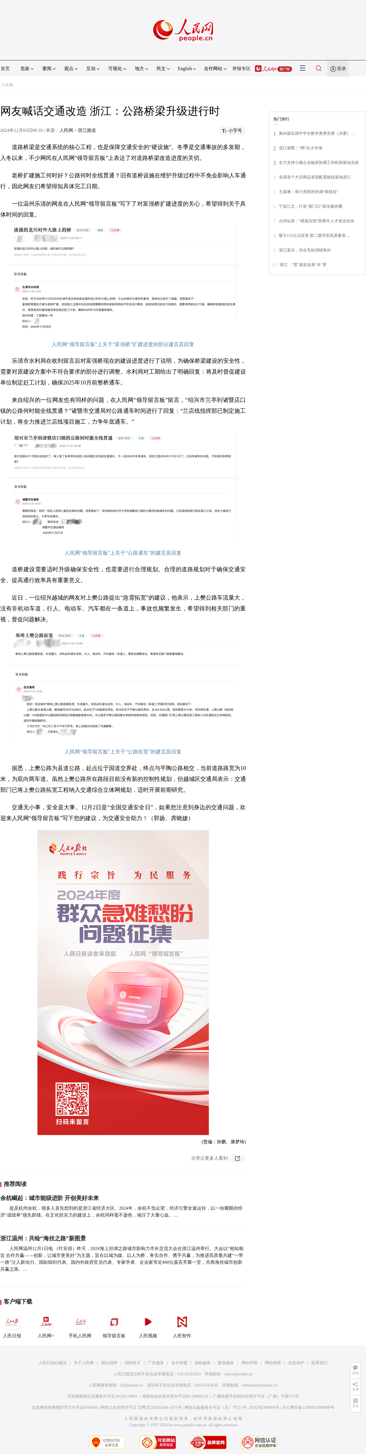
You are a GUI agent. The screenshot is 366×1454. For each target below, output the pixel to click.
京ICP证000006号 (264, 1407)
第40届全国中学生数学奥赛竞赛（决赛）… (317, 133)
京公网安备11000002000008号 (308, 1407)
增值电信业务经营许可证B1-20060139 (175, 1396)
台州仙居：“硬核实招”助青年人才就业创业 (316, 221)
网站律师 (273, 1363)
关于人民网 (84, 1363)
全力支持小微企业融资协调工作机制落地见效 (319, 162)
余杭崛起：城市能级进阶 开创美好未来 (49, 1198)
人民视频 (148, 1325)
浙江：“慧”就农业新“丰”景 (303, 265)
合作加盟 (179, 1363)
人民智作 (182, 1325)
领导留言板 (114, 1325)
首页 (5, 68)
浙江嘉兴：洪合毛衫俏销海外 (305, 250)
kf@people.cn (132, 1385)
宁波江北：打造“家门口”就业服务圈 (310, 206)
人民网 (7, 85)
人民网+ (46, 1325)
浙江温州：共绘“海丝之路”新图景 (43, 1238)
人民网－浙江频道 (77, 130)
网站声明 (249, 1363)
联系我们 (319, 1363)
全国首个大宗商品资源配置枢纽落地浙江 (315, 177)
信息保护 (296, 1363)
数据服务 (226, 1363)
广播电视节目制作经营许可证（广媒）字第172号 (256, 1396)
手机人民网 (80, 1325)
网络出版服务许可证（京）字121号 (216, 1407)
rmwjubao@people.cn (260, 1385)
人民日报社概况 (53, 1363)
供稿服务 (203, 1363)
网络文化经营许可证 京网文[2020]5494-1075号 (141, 1407)
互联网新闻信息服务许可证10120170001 (102, 1396)
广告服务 (156, 1363)
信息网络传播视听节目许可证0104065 (65, 1407)
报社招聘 (109, 1363)
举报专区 (241, 68)
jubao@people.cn (239, 1374)
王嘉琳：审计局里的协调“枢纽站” (308, 192)
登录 (341, 68)
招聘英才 (133, 1363)
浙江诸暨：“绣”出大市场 (300, 148)
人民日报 (12, 1325)
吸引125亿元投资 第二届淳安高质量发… (314, 235)
